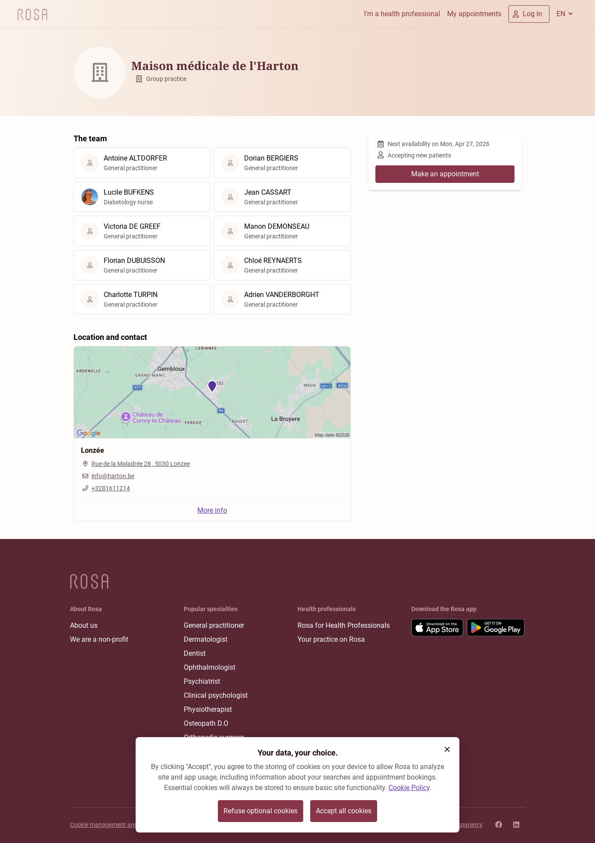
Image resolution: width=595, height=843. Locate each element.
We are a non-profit (99, 639)
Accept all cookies (343, 811)
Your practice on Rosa (331, 639)
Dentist (195, 653)
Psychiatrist (202, 681)
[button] (447, 749)
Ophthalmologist (209, 667)
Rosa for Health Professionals (344, 625)
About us (84, 625)
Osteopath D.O (206, 723)
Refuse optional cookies (261, 811)
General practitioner (214, 625)
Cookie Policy (409, 788)
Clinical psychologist (216, 695)
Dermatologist (206, 639)
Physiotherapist (208, 709)
